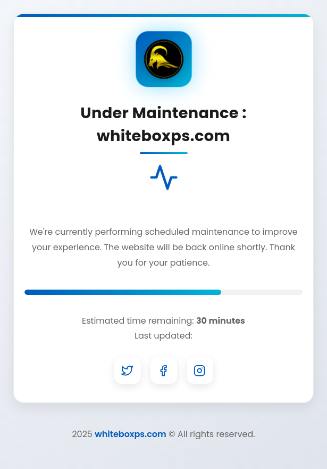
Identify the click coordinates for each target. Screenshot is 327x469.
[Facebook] (163, 370)
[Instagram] (200, 370)
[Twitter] (127, 370)
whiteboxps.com (130, 434)
